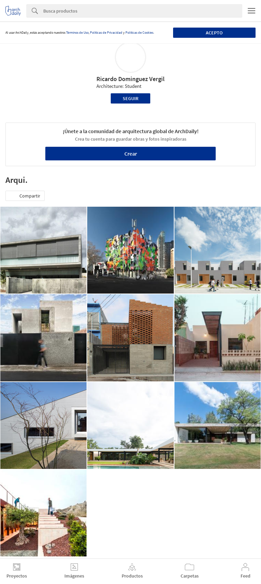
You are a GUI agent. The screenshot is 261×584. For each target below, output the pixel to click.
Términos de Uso (77, 32)
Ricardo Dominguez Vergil (130, 79)
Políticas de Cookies (139, 32)
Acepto (214, 33)
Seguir (130, 98)
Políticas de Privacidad (106, 32)
